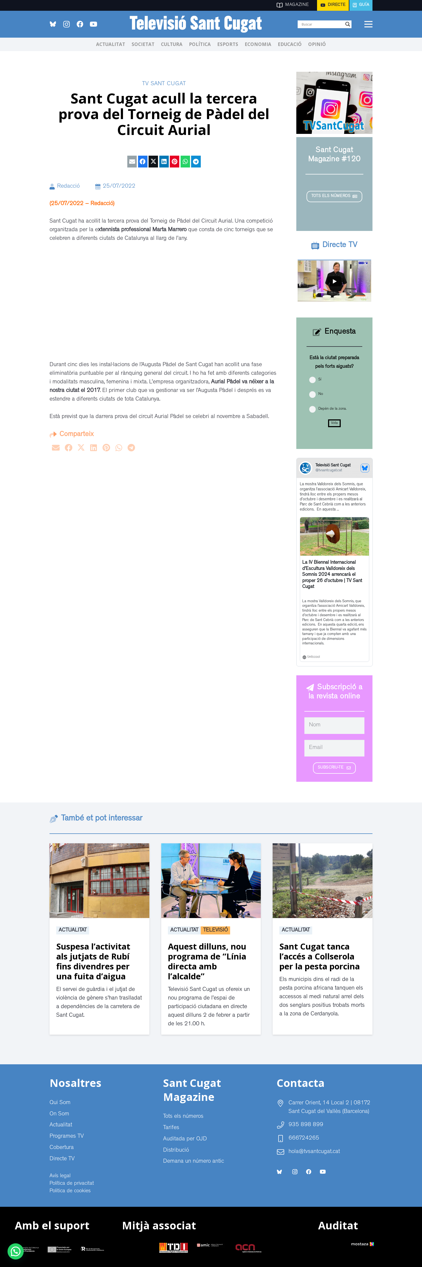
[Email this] (132, 161)
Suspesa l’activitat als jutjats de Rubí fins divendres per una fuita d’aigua (93, 961)
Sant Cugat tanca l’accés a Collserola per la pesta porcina (319, 956)
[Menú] (368, 24)
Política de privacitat (72, 1183)
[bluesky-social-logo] (53, 24)
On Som (59, 1114)
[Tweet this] (153, 161)
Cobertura (62, 1148)
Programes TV (67, 1137)
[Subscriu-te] (334, 768)
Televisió (215, 930)
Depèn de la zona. (332, 409)
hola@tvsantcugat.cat (314, 1152)
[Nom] (334, 725)
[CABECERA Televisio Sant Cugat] (199, 24)
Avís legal (60, 1176)
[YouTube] (93, 24)
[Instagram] (66, 24)
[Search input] (322, 24)
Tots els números (183, 1117)
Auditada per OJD (185, 1139)
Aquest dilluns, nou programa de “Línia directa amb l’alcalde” (207, 961)
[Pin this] (174, 161)
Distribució (176, 1151)
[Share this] (142, 161)
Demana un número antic (193, 1162)
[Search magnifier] (347, 24)
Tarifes (171, 1128)
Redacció (68, 187)
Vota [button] (334, 423)
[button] (16, 1251)
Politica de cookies (70, 1191)
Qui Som (60, 1103)
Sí (319, 379)
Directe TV (62, 1159)
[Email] (334, 748)
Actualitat (73, 930)
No (320, 394)
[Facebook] (80, 24)
